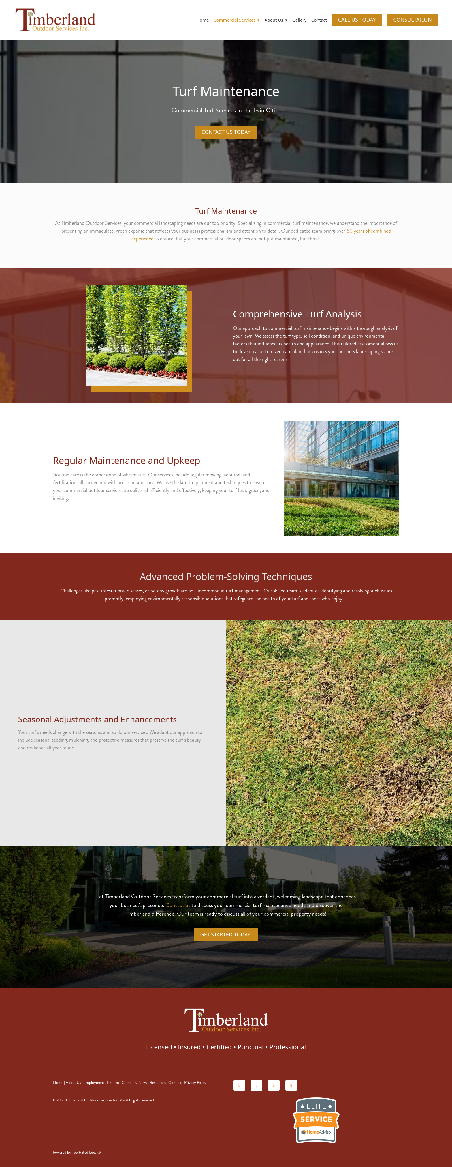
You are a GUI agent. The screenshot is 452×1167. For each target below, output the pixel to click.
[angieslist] (256, 1085)
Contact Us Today (226, 131)
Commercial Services (237, 20)
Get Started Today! (226, 934)
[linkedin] (274, 1085)
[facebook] (291, 1085)
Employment (94, 1082)
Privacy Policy (195, 1082)
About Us (73, 1082)
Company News (134, 1082)
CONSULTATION (412, 19)
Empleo (113, 1082)
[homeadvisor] (239, 1085)
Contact (319, 20)
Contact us (177, 905)
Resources (158, 1082)
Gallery (299, 20)
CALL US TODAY (357, 19)
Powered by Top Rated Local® (77, 1152)
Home (203, 20)
